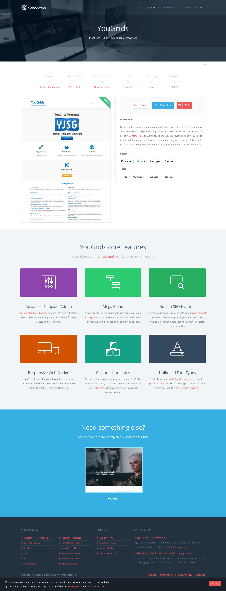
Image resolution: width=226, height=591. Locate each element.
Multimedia (138, 177)
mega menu (94, 317)
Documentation (102, 87)
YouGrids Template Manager (34, 312)
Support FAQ (106, 537)
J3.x (78, 87)
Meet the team (32, 542)
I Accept (215, 583)
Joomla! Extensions (72, 542)
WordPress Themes (72, 548)
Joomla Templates (49, 87)
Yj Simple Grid (104, 256)
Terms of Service (167, 574)
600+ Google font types (181, 379)
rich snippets (200, 312)
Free (125, 177)
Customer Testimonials (36, 537)
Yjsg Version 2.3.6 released (150, 537)
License (152, 574)
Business (154, 177)
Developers (30, 563)
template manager (190, 387)
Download (163, 105)
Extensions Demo (71, 558)
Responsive (169, 177)
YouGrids (184, 127)
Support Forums (108, 542)
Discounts (199, 574)
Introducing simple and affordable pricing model (163, 553)
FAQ (26, 553)
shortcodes (101, 387)
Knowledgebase (108, 548)
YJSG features (134, 135)
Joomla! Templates (71, 537)
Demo (141, 105)
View (150, 87)
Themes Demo (69, 563)
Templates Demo (71, 553)
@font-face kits (157, 383)
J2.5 (70, 87)
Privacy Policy (185, 574)
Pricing (28, 548)
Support (128, 87)
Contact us (29, 558)
